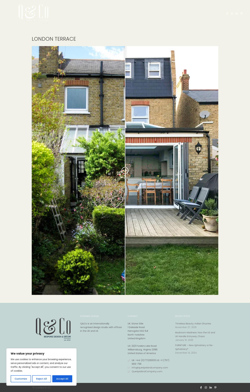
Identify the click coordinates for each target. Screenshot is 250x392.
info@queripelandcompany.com (148, 368)
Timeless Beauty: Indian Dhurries (193, 323)
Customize (21, 378)
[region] (41, 367)
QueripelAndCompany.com (145, 371)
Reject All (41, 378)
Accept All (62, 378)
